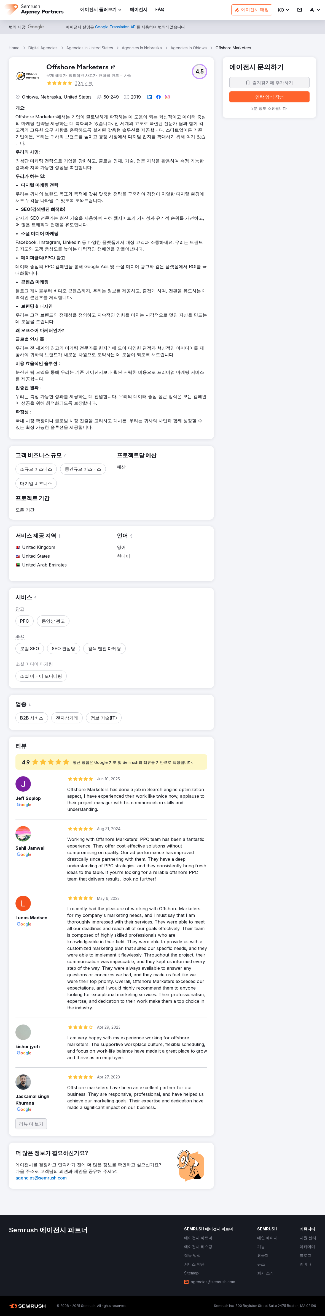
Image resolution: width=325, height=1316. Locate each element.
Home (14, 47)
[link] (138, 10)
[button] (284, 10)
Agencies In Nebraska (142, 47)
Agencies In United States (89, 47)
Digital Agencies (43, 47)
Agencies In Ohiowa (189, 47)
